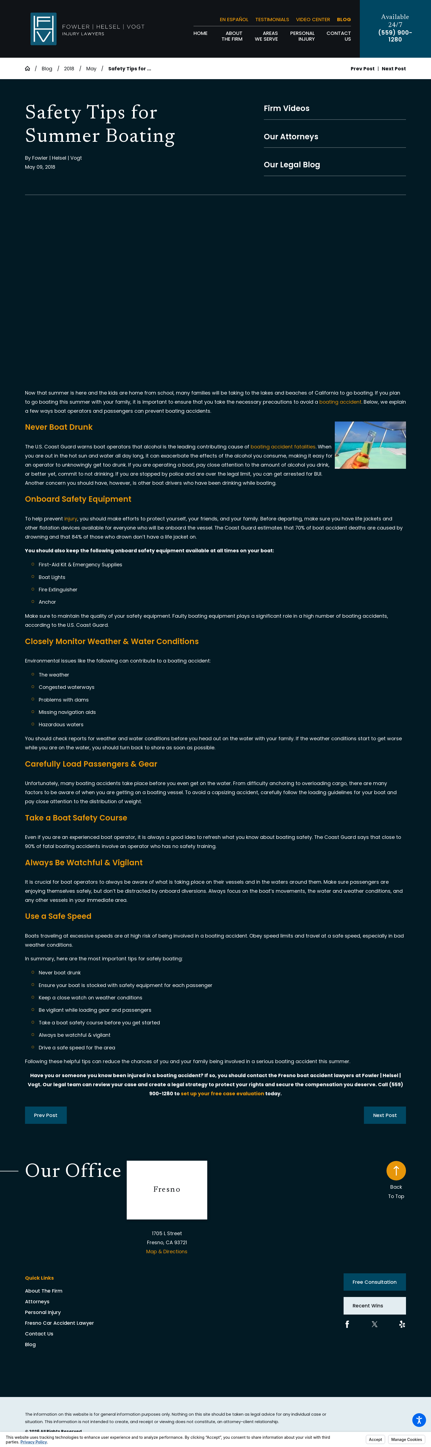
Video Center (313, 19)
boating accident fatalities (283, 446)
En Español (234, 19)
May (91, 68)
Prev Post (45, 1115)
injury (70, 518)
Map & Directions (166, 1251)
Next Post (385, 1115)
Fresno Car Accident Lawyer (59, 1323)
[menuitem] (201, 36)
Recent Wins (368, 1305)
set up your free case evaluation (222, 1093)
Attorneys (37, 1301)
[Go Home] (30, 68)
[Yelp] (402, 1324)
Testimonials (272, 19)
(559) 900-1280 (395, 36)
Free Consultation (375, 1282)
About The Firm (43, 1290)
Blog (344, 19)
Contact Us (39, 1333)
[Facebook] (347, 1324)
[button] (419, 1420)
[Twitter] (374, 1324)
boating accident (340, 401)
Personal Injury (43, 1312)
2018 (69, 68)
